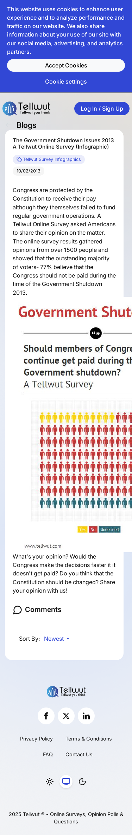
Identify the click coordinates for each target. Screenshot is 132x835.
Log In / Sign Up (102, 108)
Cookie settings (66, 81)
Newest (54, 638)
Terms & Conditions (88, 739)
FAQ (48, 754)
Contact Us (79, 754)
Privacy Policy (36, 739)
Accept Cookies (66, 65)
